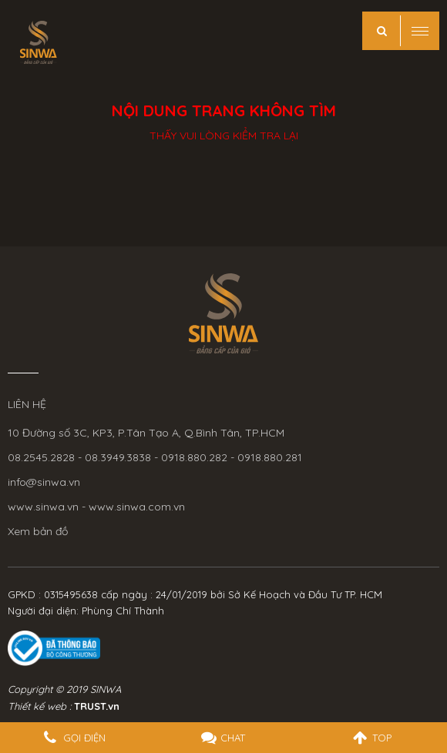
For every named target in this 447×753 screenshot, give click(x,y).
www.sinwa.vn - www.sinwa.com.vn (96, 507)
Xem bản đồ (38, 531)
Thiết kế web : (39, 706)
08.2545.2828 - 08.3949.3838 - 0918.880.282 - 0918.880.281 (155, 457)
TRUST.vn (96, 706)
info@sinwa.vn (44, 482)
